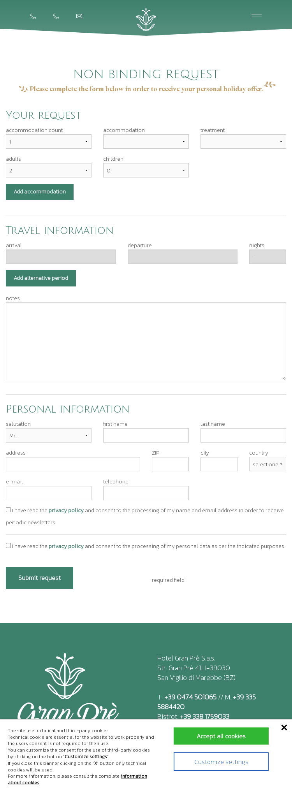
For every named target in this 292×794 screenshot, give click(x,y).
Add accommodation (40, 192)
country (258, 453)
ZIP (155, 453)
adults (13, 159)
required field (168, 580)
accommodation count (34, 130)
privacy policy (66, 510)
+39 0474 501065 (190, 697)
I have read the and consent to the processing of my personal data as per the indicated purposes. (145, 546)
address (16, 453)
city (205, 453)
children (113, 159)
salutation (18, 424)
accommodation (124, 130)
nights (256, 245)
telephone (115, 482)
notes (13, 298)
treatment (213, 130)
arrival (14, 245)
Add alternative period (41, 278)
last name (213, 424)
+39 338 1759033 (204, 716)
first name (115, 424)
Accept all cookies (221, 736)
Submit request (39, 577)
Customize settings (221, 761)
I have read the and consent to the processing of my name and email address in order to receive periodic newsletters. (145, 516)
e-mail (14, 482)
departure (140, 245)
